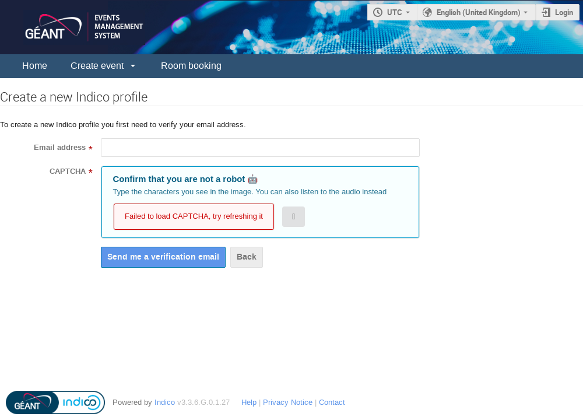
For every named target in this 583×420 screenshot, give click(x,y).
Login (564, 12)
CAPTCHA (68, 171)
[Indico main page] (72, 27)
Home (34, 66)
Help (249, 402)
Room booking (191, 66)
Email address (60, 147)
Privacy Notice (287, 402)
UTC (394, 12)
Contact (332, 402)
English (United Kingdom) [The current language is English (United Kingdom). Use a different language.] (479, 12)
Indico (164, 402)
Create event (97, 66)
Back (247, 257)
